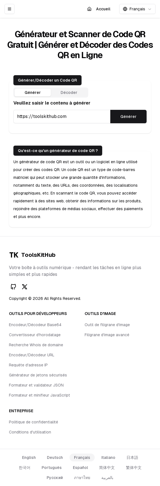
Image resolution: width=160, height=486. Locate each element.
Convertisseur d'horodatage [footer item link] (35, 335)
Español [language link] (80, 467)
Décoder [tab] (69, 92)
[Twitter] (24, 286)
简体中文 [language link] (107, 467)
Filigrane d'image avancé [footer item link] (107, 335)
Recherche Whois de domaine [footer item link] (36, 345)
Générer (128, 116)
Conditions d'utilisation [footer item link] (30, 432)
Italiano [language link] (108, 457)
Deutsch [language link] (55, 457)
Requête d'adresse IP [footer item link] (28, 365)
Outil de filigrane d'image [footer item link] (107, 325)
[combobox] (137, 9)
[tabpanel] (80, 111)
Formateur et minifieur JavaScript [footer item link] (39, 395)
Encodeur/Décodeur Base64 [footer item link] (35, 325)
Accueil (100, 10)
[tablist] (50, 92)
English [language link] (29, 457)
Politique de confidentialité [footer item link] (33, 422)
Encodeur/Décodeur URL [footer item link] (31, 355)
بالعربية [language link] (107, 477)
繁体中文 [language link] (134, 467)
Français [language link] (82, 457)
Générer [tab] (33, 92)
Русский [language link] (55, 477)
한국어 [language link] (24, 467)
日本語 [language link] (132, 457)
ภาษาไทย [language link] (82, 477)
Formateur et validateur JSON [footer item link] (36, 385)
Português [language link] (52, 467)
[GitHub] (13, 286)
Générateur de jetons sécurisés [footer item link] (38, 375)
